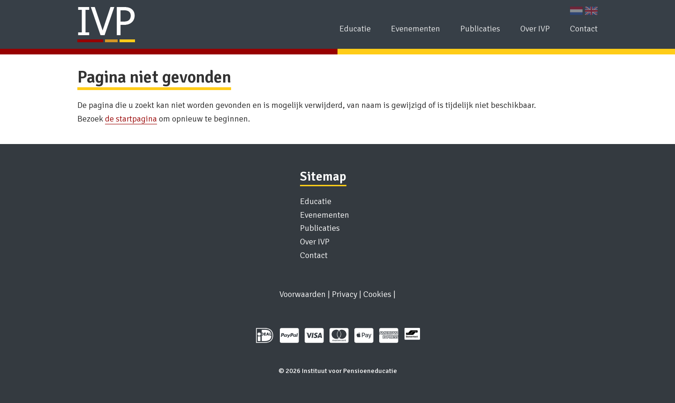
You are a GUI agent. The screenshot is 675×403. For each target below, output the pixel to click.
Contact (584, 28)
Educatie (355, 28)
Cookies (377, 294)
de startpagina (131, 119)
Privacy (344, 294)
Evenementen (415, 28)
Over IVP (535, 28)
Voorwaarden (302, 294)
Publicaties (480, 28)
